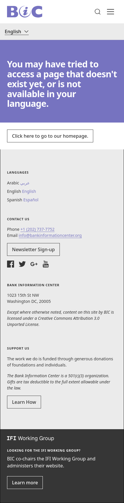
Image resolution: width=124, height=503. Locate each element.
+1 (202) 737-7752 (38, 229)
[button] (97, 11)
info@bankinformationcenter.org (50, 235)
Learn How (24, 402)
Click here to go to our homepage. (50, 136)
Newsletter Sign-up (33, 249)
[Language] (17, 31)
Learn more (25, 482)
